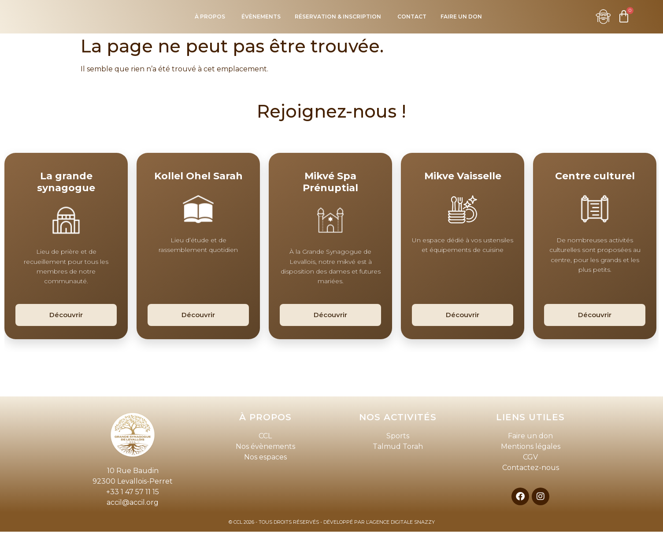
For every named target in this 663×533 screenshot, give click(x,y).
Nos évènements (265, 448)
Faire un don (530, 437)
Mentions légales (530, 448)
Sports (397, 437)
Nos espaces (265, 458)
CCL (265, 437)
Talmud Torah (398, 448)
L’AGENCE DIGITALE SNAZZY (400, 523)
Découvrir (66, 316)
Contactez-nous (530, 469)
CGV (530, 458)
